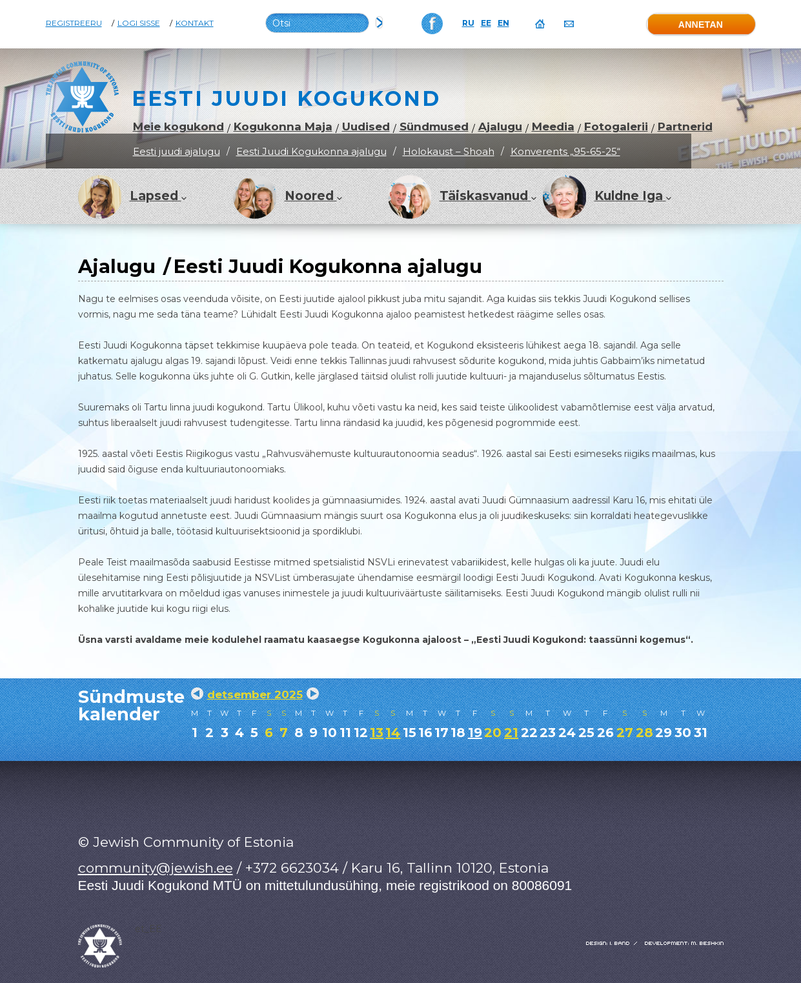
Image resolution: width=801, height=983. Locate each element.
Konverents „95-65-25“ (565, 151)
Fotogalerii (616, 126)
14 (392, 732)
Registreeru (74, 23)
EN (503, 23)
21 (511, 732)
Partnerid (685, 126)
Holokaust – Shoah (448, 151)
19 (475, 732)
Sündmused (434, 126)
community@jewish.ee (155, 868)
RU (468, 23)
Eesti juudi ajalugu (176, 151)
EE (486, 23)
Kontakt (195, 23)
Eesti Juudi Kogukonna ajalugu (311, 151)
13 (376, 732)
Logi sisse (138, 23)
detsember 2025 (255, 694)
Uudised (366, 126)
